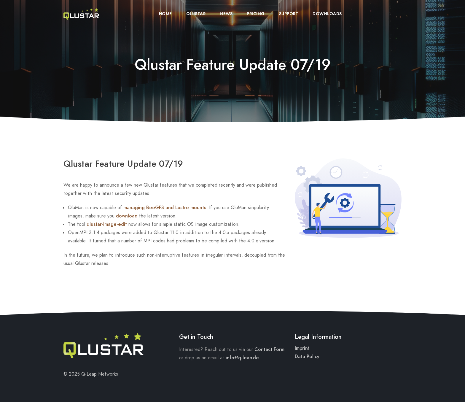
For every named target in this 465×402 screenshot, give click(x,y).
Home (165, 14)
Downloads (327, 14)
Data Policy (307, 356)
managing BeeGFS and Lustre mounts (164, 207)
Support (289, 14)
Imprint (302, 348)
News (226, 14)
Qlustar (196, 14)
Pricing (256, 14)
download (127, 216)
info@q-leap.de (242, 358)
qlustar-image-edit (107, 224)
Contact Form (269, 349)
